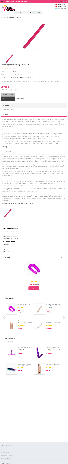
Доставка (12, 1)
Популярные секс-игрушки (7, 455)
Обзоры (25, 1)
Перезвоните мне (8, 99)
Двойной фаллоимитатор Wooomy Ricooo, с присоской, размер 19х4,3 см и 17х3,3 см (25, 322)
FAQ (1, 449)
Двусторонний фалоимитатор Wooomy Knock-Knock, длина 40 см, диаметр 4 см (53, 306)
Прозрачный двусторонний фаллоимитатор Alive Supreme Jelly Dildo (53, 322)
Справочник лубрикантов (6, 458)
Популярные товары (10, 340)
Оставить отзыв (12, 68)
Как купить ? (6, 1)
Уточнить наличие (8, 94)
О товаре (6, 105)
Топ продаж (9, 298)
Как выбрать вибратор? (6, 452)
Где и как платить (19, 1)
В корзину (34, 288)
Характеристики (8, 110)
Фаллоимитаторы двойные (14, 17)
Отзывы (5, 114)
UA (62, 1)
